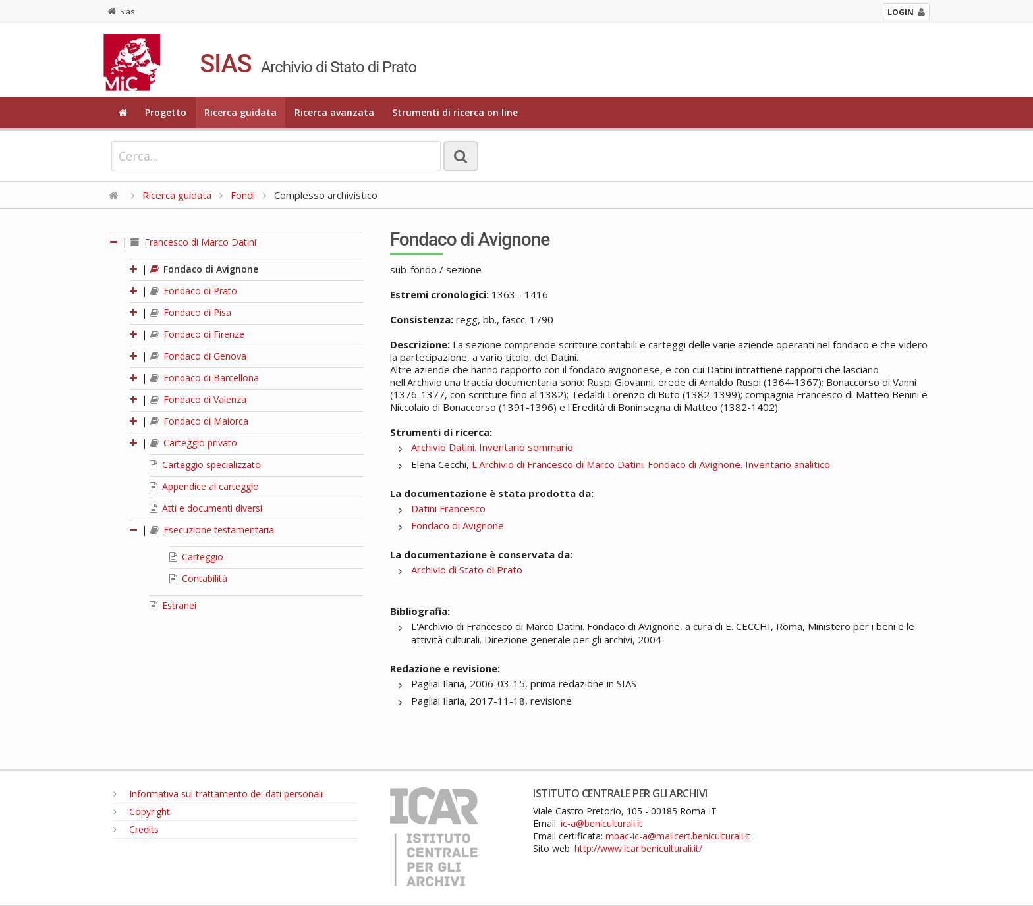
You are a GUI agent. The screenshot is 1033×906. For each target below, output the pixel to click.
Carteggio (196, 556)
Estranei (173, 605)
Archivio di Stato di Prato (466, 569)
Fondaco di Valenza (198, 399)
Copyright (141, 811)
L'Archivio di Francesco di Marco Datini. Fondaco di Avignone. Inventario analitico (651, 464)
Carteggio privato (193, 443)
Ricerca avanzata (334, 112)
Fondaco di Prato (193, 290)
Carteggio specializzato (205, 464)
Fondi (243, 194)
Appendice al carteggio (204, 486)
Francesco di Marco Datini (193, 242)
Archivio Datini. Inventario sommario (492, 447)
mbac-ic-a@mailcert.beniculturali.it (677, 836)
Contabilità (198, 578)
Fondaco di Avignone (204, 269)
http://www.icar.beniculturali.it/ (638, 848)
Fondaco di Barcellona (204, 377)
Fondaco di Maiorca (199, 421)
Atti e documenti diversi (206, 508)
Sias (120, 11)
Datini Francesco (448, 508)
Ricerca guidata (240, 112)
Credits (136, 829)
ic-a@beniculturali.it (601, 823)
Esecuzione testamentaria (212, 529)
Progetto (165, 112)
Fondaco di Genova (198, 356)
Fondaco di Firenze (197, 334)
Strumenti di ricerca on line (455, 112)
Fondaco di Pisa (190, 312)
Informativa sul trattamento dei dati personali (218, 793)
